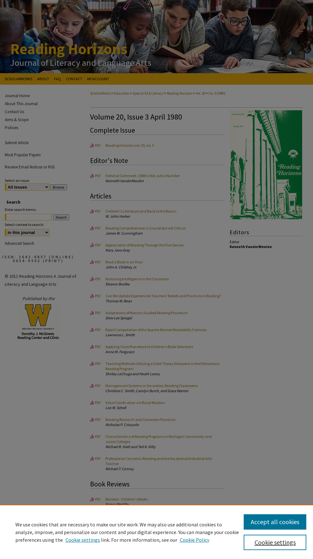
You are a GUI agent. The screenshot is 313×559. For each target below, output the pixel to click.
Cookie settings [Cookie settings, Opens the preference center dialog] (275, 542)
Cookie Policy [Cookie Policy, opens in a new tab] (194, 540)
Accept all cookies (275, 522)
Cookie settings (82, 540)
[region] (156, 532)
